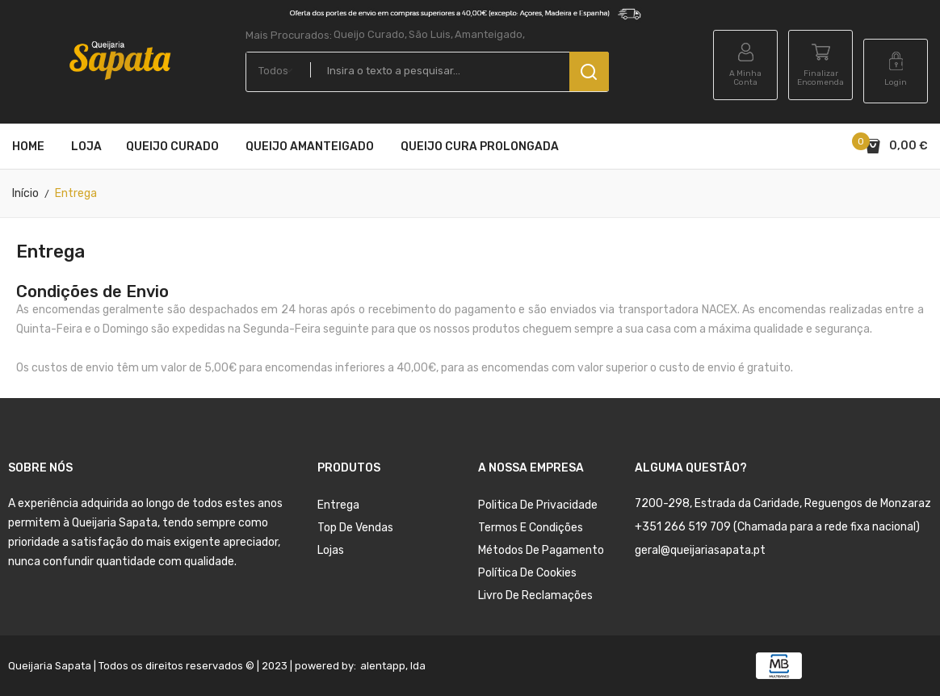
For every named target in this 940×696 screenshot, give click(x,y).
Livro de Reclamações (535, 595)
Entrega (338, 505)
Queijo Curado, (370, 34)
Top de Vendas (355, 528)
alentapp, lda (393, 666)
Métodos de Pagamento (541, 550)
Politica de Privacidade (538, 505)
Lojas (330, 550)
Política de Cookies (527, 573)
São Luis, (431, 34)
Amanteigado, (490, 34)
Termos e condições (530, 528)
